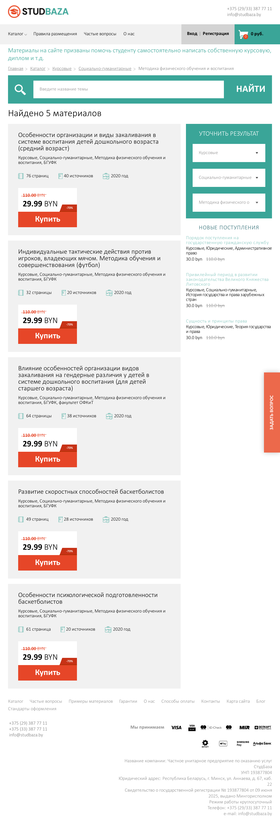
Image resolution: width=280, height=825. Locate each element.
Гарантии (128, 701)
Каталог (15, 34)
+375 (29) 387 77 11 (28, 723)
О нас (129, 34)
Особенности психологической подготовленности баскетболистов (88, 598)
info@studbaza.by (244, 14)
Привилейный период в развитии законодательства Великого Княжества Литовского (227, 280)
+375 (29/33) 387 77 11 (249, 8)
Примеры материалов (91, 701)
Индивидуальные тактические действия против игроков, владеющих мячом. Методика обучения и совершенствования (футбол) (89, 259)
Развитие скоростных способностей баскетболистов (91, 492)
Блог (260, 701)
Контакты (210, 701)
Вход (192, 33)
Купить (47, 219)
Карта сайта (238, 701)
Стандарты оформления (32, 709)
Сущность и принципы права (216, 321)
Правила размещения (55, 34)
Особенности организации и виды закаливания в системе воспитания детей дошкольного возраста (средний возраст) (88, 142)
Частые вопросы (100, 34)
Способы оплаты (178, 701)
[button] (257, 203)
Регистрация (216, 33)
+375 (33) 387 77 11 (28, 729)
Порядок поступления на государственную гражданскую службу (227, 240)
